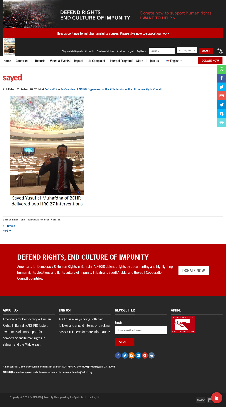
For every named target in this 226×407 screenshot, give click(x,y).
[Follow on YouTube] (145, 355)
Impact (78, 60)
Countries (23, 60)
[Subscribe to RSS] (132, 355)
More (140, 60)
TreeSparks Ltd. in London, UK (84, 397)
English (141, 51)
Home (7, 60)
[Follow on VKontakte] (152, 355)
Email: (118, 322)
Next (7, 230)
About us (121, 51)
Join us (155, 60)
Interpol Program (120, 60)
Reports (40, 60)
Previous (9, 225)
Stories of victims (105, 51)
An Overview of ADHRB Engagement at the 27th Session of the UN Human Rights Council (110, 89)
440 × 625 (51, 89)
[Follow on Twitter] (125, 355)
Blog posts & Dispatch (72, 51)
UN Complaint (96, 60)
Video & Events (59, 60)
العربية (130, 51)
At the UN (89, 51)
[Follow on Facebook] (118, 355)
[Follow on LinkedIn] (138, 355)
